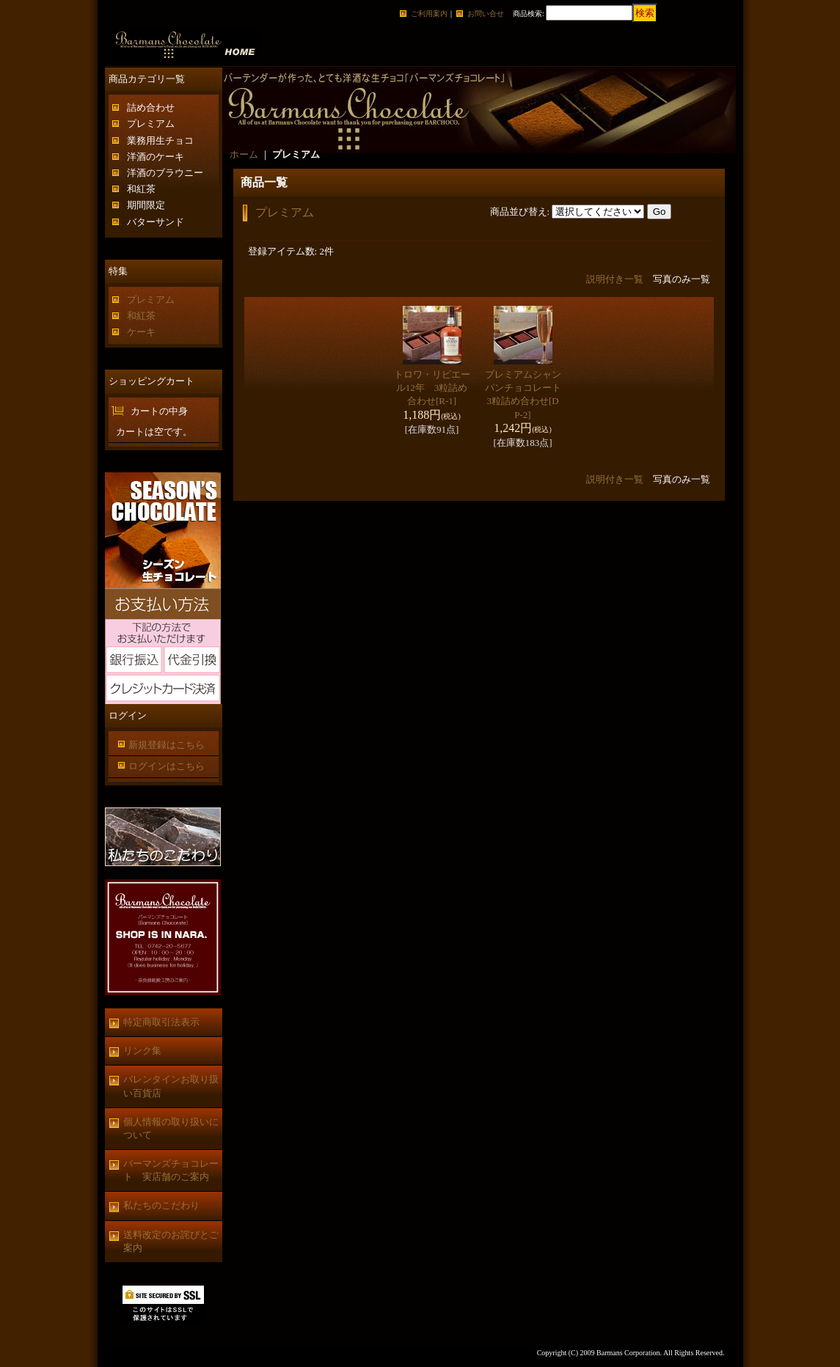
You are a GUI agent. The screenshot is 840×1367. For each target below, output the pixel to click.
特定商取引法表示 (161, 1021)
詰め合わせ (151, 107)
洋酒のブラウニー (165, 172)
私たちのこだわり (161, 1205)
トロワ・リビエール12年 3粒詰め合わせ (432, 387)
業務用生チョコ (160, 140)
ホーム (244, 154)
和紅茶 (141, 188)
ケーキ (141, 331)
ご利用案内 (429, 14)
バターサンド (155, 221)
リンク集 (142, 1050)
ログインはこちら (166, 766)
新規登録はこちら (166, 744)
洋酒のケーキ (155, 156)
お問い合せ (485, 14)
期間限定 (146, 204)
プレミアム (151, 123)
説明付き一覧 (614, 279)
